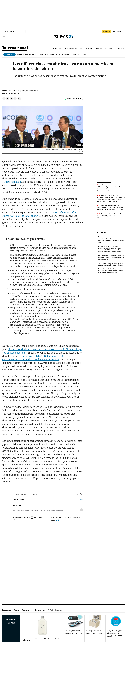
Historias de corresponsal (104, 48)
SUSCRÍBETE (106, 31)
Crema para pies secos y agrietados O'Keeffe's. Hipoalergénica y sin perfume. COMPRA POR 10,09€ (114, 633)
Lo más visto (101, 232)
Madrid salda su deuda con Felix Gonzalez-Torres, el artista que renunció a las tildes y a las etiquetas (110, 208)
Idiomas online (39, 610)
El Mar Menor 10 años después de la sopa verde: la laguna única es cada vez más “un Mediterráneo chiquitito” (110, 270)
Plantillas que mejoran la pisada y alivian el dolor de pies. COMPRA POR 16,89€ (73, 631)
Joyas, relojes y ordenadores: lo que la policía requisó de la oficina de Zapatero (111, 264)
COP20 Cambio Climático (21, 510)
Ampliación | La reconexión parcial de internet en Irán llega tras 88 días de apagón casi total (52, 54)
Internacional (15, 48)
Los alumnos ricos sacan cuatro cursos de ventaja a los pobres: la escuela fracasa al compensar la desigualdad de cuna (111, 239)
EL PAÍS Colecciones (55, 610)
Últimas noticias (119, 48)
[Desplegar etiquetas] (81, 509)
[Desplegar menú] (4, 36)
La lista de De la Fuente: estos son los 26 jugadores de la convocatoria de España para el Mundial (111, 257)
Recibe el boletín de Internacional (26, 494)
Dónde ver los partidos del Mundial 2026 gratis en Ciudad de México (109, 216)
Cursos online (26, 610)
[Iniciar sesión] (118, 31)
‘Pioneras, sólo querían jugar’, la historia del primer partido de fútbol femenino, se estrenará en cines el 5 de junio (110, 188)
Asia (87, 48)
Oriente (82, 48)
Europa (55, 48)
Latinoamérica (73, 48)
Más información (18, 520)
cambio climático (11, 181)
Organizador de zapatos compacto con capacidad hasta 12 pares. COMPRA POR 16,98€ (94, 632)
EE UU (60, 48)
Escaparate (6, 610)
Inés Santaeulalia (10, 91)
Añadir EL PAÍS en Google (74, 98)
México (66, 48)
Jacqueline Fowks (29, 91)
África (92, 48)
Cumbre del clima (36, 510)
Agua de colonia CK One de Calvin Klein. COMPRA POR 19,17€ (41, 640)
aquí (57, 520)
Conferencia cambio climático (53, 510)
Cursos (16, 610)
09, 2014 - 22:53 (12, 93)
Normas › (80, 499)
